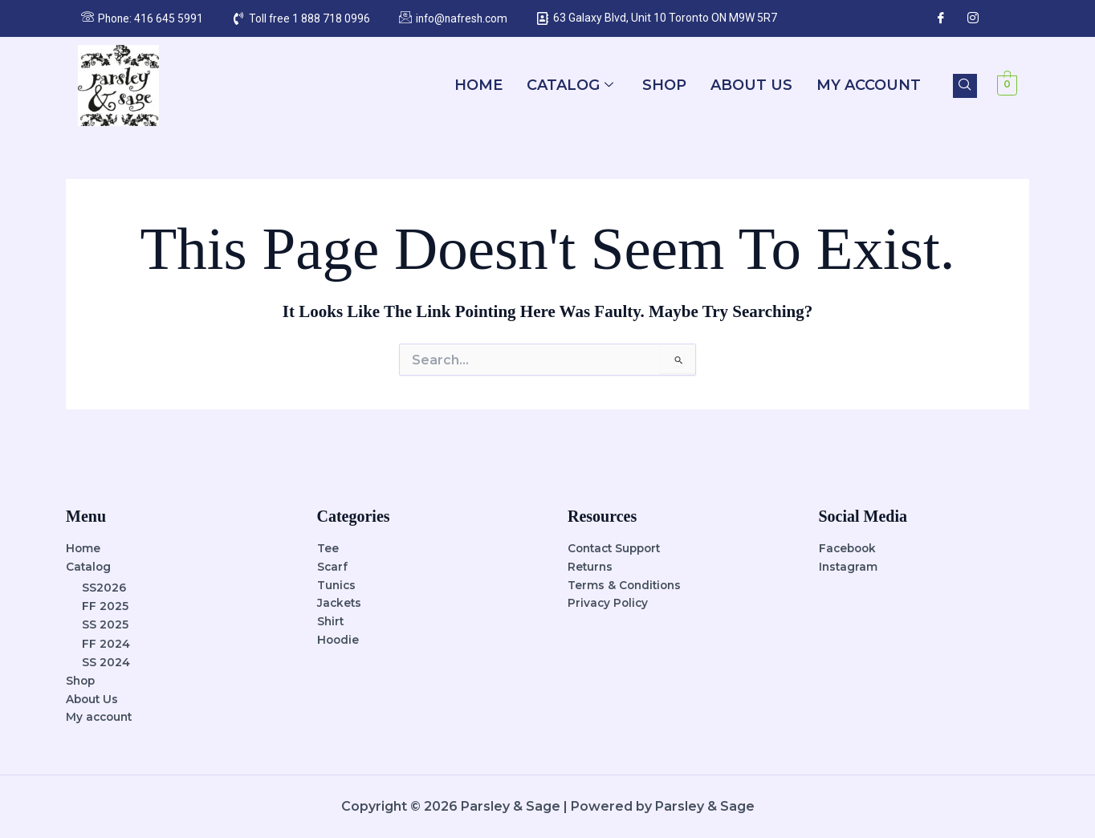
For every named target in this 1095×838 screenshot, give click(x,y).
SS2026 (104, 587)
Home (478, 85)
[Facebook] (941, 18)
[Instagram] (973, 18)
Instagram (849, 566)
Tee (328, 547)
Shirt (331, 621)
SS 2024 (106, 661)
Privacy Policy (609, 603)
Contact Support (617, 547)
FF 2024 (106, 643)
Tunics (337, 584)
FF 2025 (105, 605)
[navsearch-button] (965, 86)
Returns (591, 566)
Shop (664, 85)
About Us (751, 85)
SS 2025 (105, 623)
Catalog (570, 85)
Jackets (340, 603)
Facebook (849, 547)
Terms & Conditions (626, 584)
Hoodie (338, 640)
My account (868, 85)
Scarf (332, 566)
